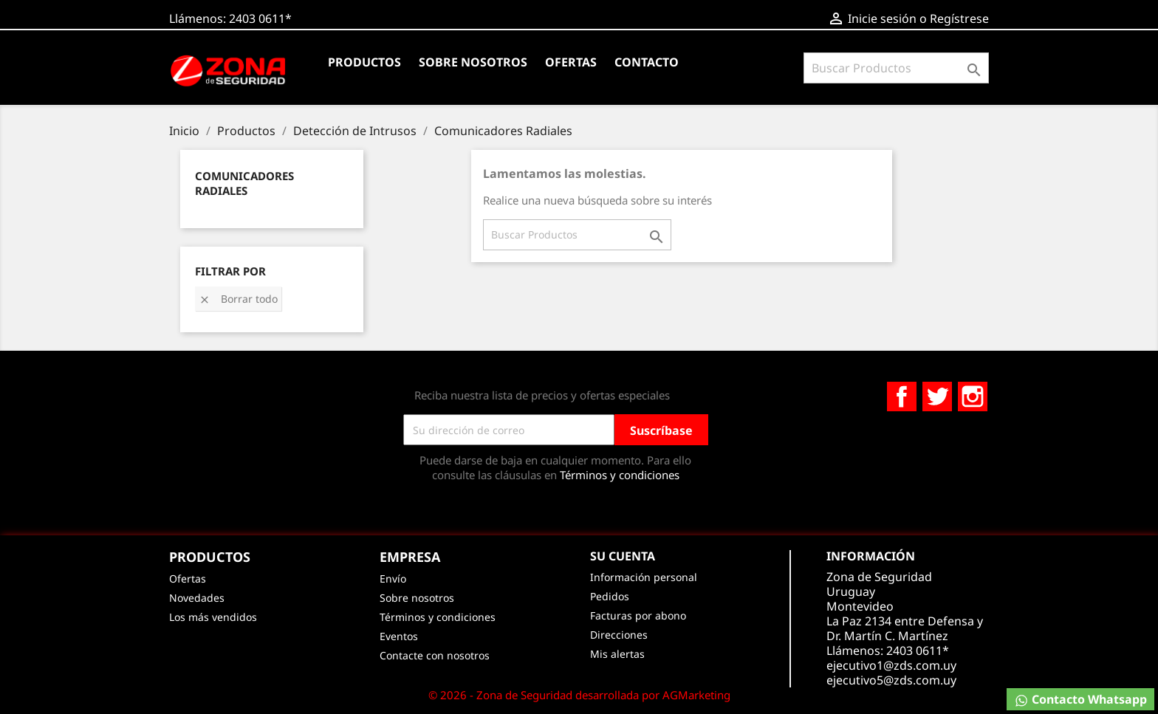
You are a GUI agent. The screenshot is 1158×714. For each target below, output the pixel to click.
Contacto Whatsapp (1080, 699)
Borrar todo (238, 299)
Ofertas (571, 62)
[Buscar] (896, 67)
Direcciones (619, 635)
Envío (393, 578)
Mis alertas (617, 654)
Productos (364, 62)
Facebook (902, 396)
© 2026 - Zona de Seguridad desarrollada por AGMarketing (579, 694)
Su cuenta (622, 556)
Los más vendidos (213, 617)
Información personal (643, 577)
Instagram (972, 396)
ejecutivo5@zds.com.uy (891, 680)
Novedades (197, 598)
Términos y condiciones (619, 474)
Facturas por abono (638, 615)
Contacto (646, 62)
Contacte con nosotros (435, 655)
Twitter (937, 396)
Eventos (399, 636)
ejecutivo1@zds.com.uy (891, 665)
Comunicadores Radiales (244, 183)
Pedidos (609, 596)
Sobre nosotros (473, 62)
